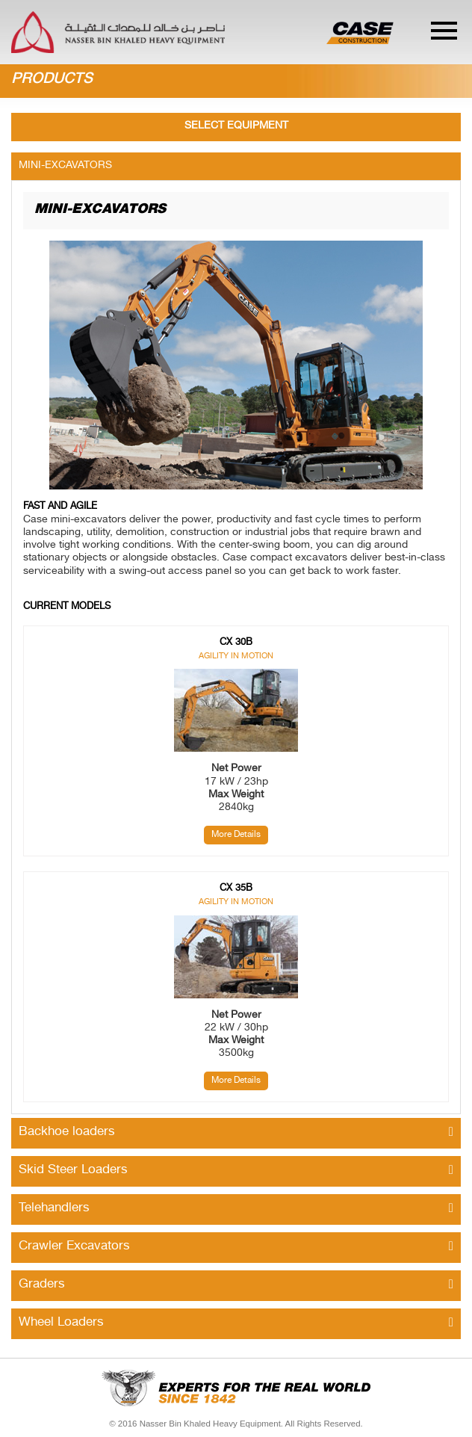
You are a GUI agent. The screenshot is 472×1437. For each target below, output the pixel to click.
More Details (236, 834)
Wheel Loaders (236, 1322)
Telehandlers (236, 1208)
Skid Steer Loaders (236, 1170)
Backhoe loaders (236, 1132)
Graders (236, 1284)
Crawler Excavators (236, 1246)
